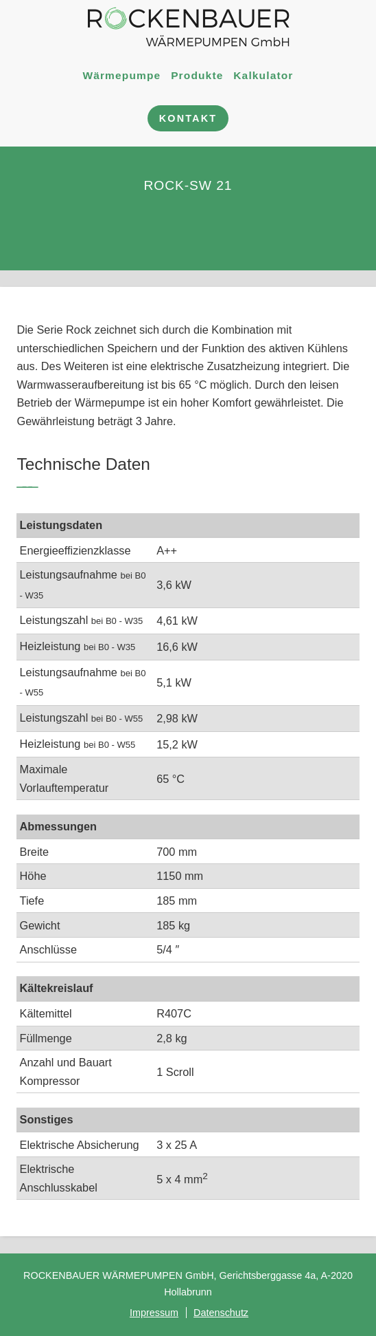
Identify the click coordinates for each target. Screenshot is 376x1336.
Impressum (154, 1312)
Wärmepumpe (121, 74)
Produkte (197, 74)
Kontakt (188, 118)
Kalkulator (263, 74)
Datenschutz (220, 1312)
